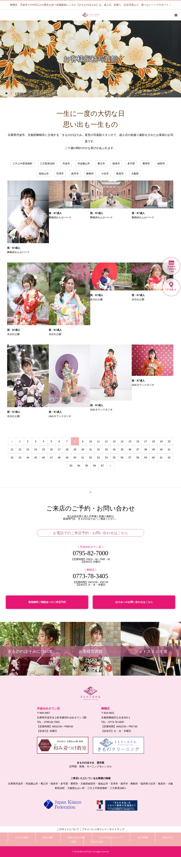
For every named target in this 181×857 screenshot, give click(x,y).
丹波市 (66, 163)
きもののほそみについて (111, 837)
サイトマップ (116, 829)
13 (114, 441)
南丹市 (75, 173)
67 (102, 465)
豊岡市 (146, 163)
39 (153, 449)
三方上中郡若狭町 (22, 163)
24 (35, 449)
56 (122, 457)
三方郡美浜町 (47, 163)
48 (59, 457)
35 (122, 449)
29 (75, 449)
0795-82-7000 (90, 553)
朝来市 (116, 163)
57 (130, 457)
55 (114, 457)
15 (130, 441)
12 (106, 441)
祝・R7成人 (13, 248)
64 (78, 465)
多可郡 (131, 163)
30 (82, 449)
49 (67, 457)
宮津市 (60, 173)
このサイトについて (68, 829)
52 (90, 457)
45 (35, 457)
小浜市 (105, 173)
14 (122, 441)
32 (98, 449)
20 (169, 441)
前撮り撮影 (47, 837)
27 (59, 449)
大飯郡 (135, 173)
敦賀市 (120, 173)
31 (90, 449)
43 (20, 457)
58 (137, 457)
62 (169, 457)
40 (161, 449)
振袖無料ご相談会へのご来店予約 (47, 602)
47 (51, 457)
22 (20, 449)
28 (67, 449)
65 (86, 465)
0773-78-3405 (90, 576)
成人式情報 (142, 837)
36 (130, 449)
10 (90, 441)
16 (137, 441)
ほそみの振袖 (21, 837)
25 (43, 449)
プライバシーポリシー (94, 829)
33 (106, 449)
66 (94, 465)
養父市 (101, 163)
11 (98, 441)
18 (153, 441)
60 (153, 457)
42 (12, 457)
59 (145, 457)
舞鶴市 (90, 173)
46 (43, 457)
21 (12, 449)
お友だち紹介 (97, 842)
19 (161, 441)
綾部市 (161, 163)
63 (71, 465)
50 (75, 457)
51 (82, 457)
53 (98, 457)
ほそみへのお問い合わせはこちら (134, 602)
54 (106, 457)
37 (137, 449)
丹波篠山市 (83, 163)
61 (161, 457)
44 (27, 457)
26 (51, 449)
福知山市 (44, 173)
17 (145, 441)
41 (169, 449)
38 (145, 449)
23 (27, 449)
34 (114, 449)
